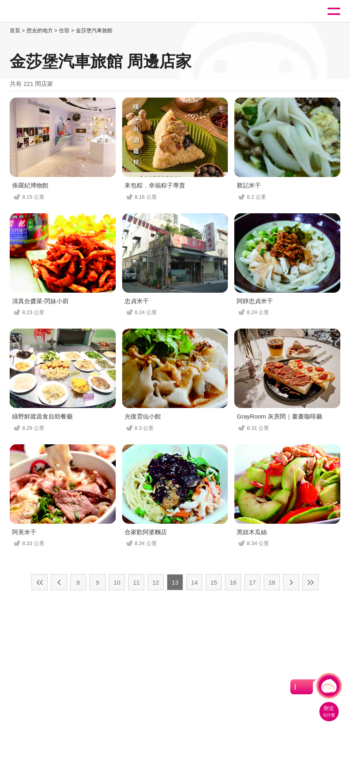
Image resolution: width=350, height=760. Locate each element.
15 (213, 582)
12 (155, 582)
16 (233, 582)
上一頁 (59, 582)
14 (194, 582)
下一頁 (291, 582)
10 (117, 582)
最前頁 (39, 582)
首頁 (15, 30)
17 (252, 582)
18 (272, 582)
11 (136, 582)
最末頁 (310, 582)
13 (175, 582)
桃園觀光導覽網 (39, 11)
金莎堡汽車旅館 (94, 30)
